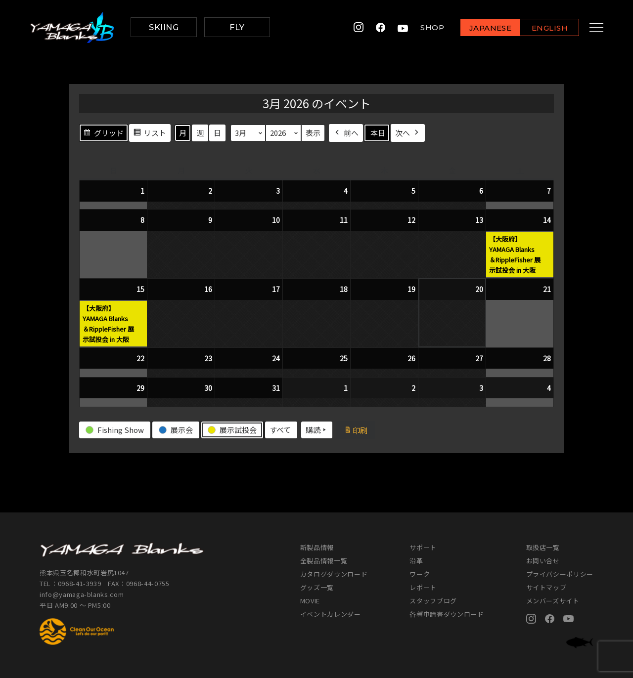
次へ (407, 133)
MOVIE (310, 600)
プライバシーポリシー (560, 574)
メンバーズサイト (553, 600)
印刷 (359, 431)
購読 (317, 430)
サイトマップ (546, 587)
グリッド (103, 134)
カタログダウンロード (334, 574)
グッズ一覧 (317, 587)
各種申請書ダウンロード (446, 614)
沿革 (416, 560)
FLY (236, 27)
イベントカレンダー (330, 614)
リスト (149, 134)
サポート (423, 547)
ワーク (419, 574)
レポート (423, 587)
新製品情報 (317, 547)
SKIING (164, 27)
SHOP (424, 27)
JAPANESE (482, 28)
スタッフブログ (433, 600)
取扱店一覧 (543, 547)
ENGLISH (542, 28)
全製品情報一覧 (324, 560)
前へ (346, 133)
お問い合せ (543, 560)
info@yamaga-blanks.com (82, 594)
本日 (377, 132)
